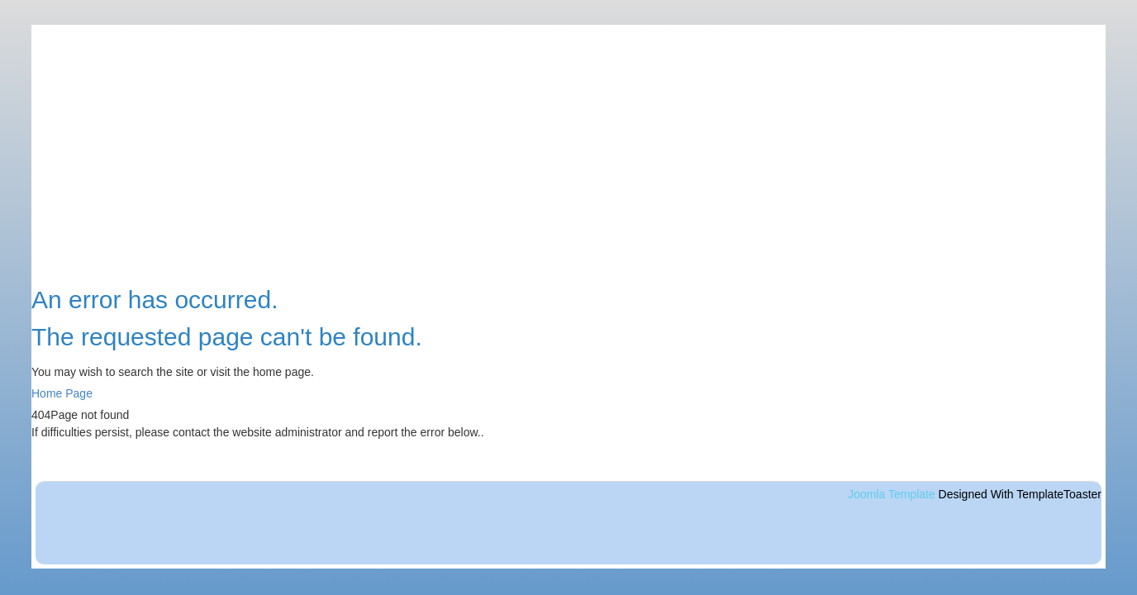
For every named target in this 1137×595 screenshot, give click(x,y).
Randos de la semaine (976, 367)
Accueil (936, 282)
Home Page (62, 393)
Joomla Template (891, 494)
